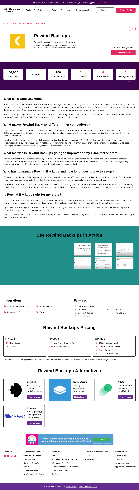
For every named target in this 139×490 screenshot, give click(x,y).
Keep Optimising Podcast (62, 470)
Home (5, 23)
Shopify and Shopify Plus (18, 306)
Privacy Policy (71, 486)
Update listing (120, 459)
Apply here (103, 3)
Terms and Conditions (88, 486)
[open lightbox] (83, 249)
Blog (53, 456)
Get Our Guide (126, 10)
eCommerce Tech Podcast (63, 463)
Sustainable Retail (30, 470)
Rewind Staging (80, 382)
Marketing (27, 467)
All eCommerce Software (33, 474)
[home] (12, 10)
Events (54, 10)
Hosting (44, 23)
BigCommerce (45, 306)
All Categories (15, 23)
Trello (42, 312)
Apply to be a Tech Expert (125, 467)
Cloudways (32, 408)
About (87, 456)
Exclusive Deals (29, 459)
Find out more (34, 397)
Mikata (121, 382)
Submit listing (120, 456)
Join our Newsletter (123, 53)
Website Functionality (31, 23)
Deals (28, 10)
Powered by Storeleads (128, 82)
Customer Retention (31, 463)
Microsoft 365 (13, 312)
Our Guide (56, 474)
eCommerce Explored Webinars (64, 459)
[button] (41, 10)
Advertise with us (122, 463)
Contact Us (89, 459)
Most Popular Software (32, 456)
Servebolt (31, 382)
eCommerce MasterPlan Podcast (65, 467)
